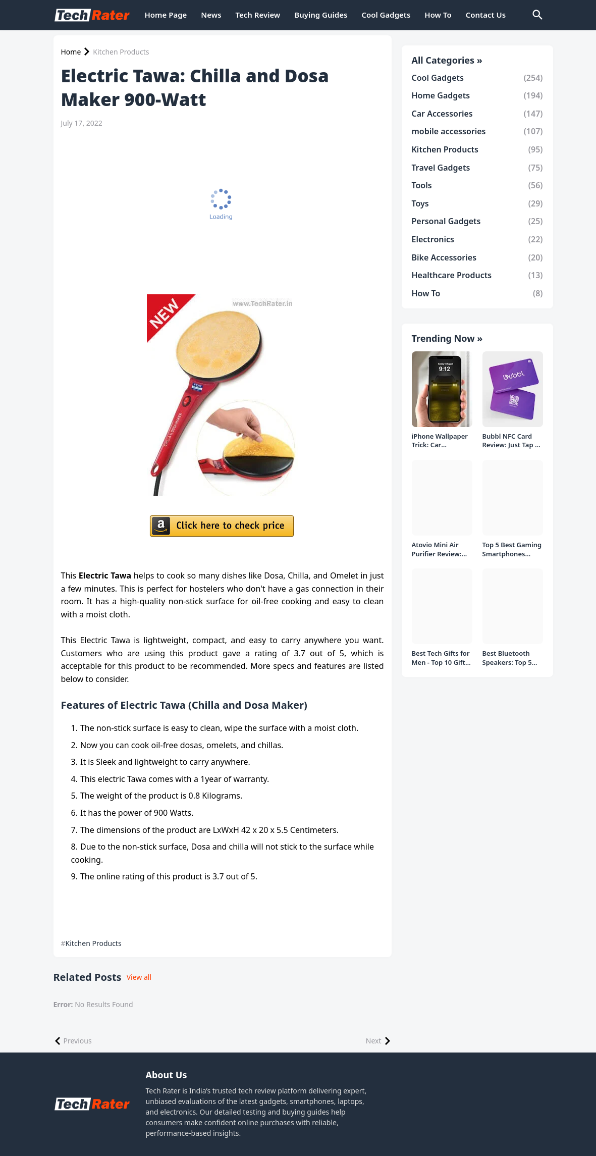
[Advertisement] (222, 211)
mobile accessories (477, 131)
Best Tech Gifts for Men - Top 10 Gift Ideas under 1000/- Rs (441, 658)
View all (139, 977)
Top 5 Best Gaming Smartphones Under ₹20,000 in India (512, 549)
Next (374, 1040)
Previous (78, 1040)
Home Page (166, 15)
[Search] (537, 15)
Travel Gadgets (477, 167)
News (211, 15)
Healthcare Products (477, 275)
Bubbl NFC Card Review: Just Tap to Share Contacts (512, 441)
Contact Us (486, 15)
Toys (477, 203)
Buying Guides (320, 15)
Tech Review (258, 15)
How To (437, 15)
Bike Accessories (477, 257)
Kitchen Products (121, 52)
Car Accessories (477, 113)
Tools (477, 185)
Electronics (477, 239)
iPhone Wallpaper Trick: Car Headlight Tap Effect (440, 441)
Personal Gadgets (477, 221)
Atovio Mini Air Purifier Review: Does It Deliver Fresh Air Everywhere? (437, 549)
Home (71, 52)
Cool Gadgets (385, 15)
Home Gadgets (477, 95)
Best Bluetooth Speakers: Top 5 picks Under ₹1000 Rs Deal (511, 658)
